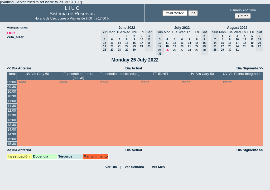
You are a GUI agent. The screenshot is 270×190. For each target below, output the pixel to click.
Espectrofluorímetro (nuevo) (78, 76)
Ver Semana (134, 167)
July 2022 (182, 28)
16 (134, 42)
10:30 (11, 96)
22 (126, 46)
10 (141, 39)
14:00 (11, 129)
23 (134, 46)
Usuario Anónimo (243, 10)
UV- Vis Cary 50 (202, 74)
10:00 (11, 91)
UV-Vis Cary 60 (37, 74)
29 (126, 49)
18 (167, 46)
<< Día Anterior (19, 68)
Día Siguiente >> (250, 68)
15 (126, 42)
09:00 (11, 82)
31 (237, 49)
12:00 (11, 110)
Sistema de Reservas (72, 13)
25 (167, 50)
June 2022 (126, 28)
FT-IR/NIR (160, 74)
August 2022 (237, 28)
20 (111, 46)
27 (111, 49)
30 (134, 49)
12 (174, 42)
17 (141, 42)
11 (167, 42)
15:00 (11, 139)
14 (119, 42)
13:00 (11, 120)
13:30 (11, 125)
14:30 (11, 134)
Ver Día (111, 167)
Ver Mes (158, 167)
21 (119, 46)
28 (119, 49)
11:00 (11, 101)
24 (141, 46)
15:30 (11, 144)
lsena (21, 82)
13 (111, 42)
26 (174, 50)
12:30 (11, 115)
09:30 (11, 87)
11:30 (11, 106)
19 (174, 46)
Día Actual (134, 68)
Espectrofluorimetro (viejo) (119, 74)
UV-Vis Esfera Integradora (243, 74)
